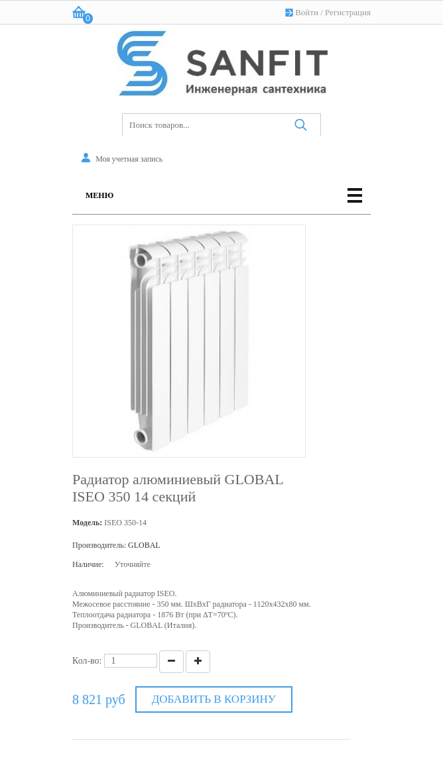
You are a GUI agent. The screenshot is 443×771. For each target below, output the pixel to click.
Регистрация (348, 12)
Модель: (87, 522)
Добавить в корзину (214, 699)
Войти (306, 12)
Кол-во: (87, 661)
